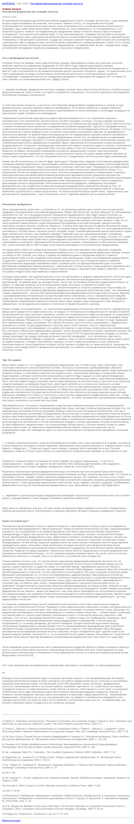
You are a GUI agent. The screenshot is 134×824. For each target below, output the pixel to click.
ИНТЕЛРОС (8, 3)
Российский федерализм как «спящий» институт (57, 3)
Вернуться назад (11, 820)
